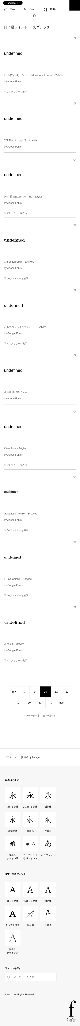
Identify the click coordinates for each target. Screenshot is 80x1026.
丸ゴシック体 (30, 806)
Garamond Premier (20, 513)
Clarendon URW (19, 261)
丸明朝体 (12, 831)
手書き (48, 831)
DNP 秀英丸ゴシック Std (23, 196)
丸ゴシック (41, 27)
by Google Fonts (13, 333)
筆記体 (30, 925)
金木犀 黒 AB (16, 392)
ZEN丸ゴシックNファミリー (25, 327)
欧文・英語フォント (15, 874)
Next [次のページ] (61, 702)
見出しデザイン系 (13, 856)
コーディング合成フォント (30, 856)
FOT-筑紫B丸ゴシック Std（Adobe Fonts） (33, 75)
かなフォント (48, 855)
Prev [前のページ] (13, 691)
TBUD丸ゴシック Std (20, 140)
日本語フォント (16, 27)
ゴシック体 (13, 806)
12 (67, 691)
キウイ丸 (14, 644)
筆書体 (30, 831)
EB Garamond (18, 578)
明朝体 (48, 806)
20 (29, 702)
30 (40, 702)
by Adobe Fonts (13, 81)
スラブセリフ (12, 925)
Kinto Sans (15, 448)
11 (56, 691)
